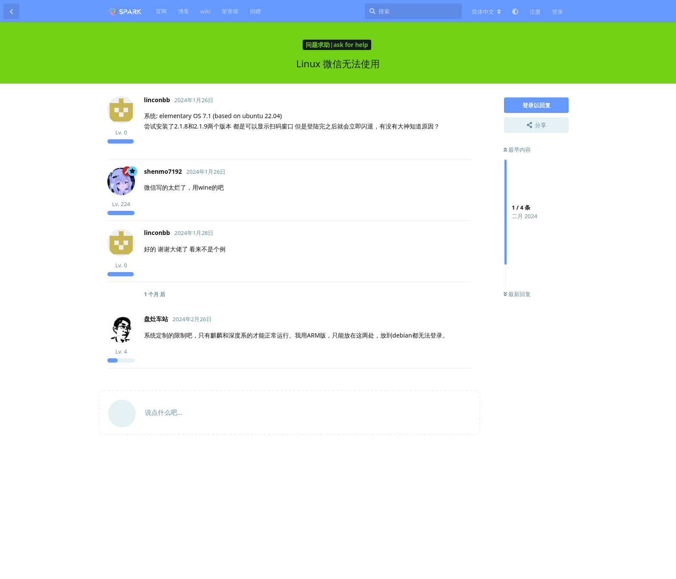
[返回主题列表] (11, 11)
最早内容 (517, 149)
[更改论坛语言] (486, 11)
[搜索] (413, 11)
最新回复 (517, 294)
